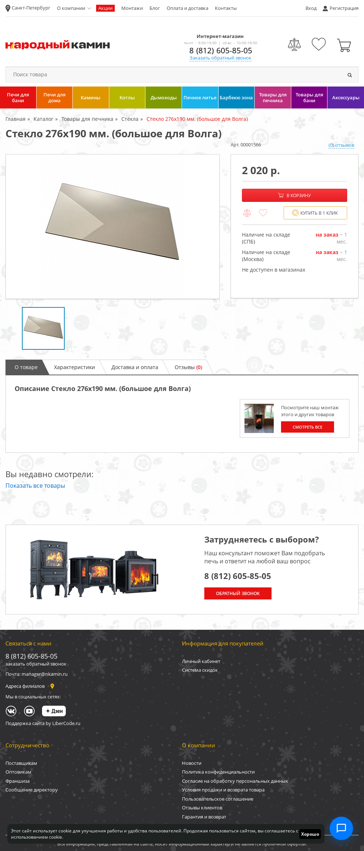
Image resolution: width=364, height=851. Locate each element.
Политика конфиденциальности (218, 771)
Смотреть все (307, 427)
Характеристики (74, 367)
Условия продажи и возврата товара (223, 789)
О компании (71, 8)
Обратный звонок (238, 593)
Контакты (226, 8)
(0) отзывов (341, 145)
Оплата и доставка (187, 8)
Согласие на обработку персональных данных (235, 781)
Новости (191, 763)
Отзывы (188, 367)
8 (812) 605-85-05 (220, 50)
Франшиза (17, 781)
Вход (311, 8)
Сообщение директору (31, 789)
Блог (154, 8)
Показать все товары (35, 486)
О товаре (26, 367)
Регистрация (344, 8)
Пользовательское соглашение (217, 799)
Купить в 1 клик (315, 213)
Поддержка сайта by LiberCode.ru (42, 723)
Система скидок (200, 670)
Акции (105, 8)
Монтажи (132, 8)
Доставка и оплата (134, 367)
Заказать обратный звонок (220, 57)
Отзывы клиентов (202, 807)
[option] (112, 226)
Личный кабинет (201, 661)
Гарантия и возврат (204, 816)
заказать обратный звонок (36, 663)
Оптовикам (18, 771)
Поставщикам (21, 763)
